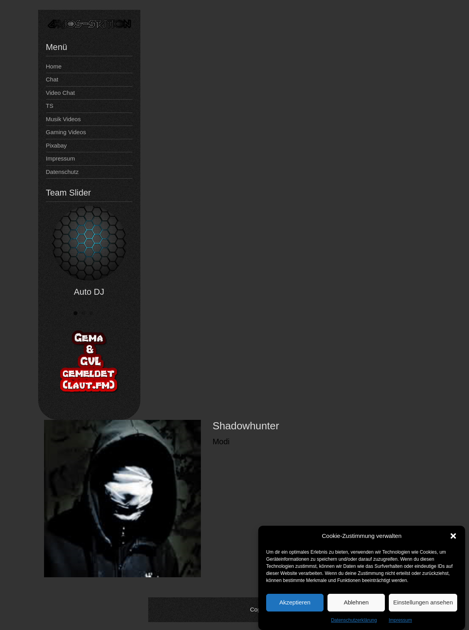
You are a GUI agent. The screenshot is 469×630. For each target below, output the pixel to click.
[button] (453, 538)
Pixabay (56, 145)
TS (49, 105)
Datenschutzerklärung (354, 621)
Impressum (400, 621)
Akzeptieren (294, 604)
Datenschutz (62, 171)
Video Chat (60, 92)
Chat (52, 79)
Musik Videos (63, 119)
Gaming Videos (66, 132)
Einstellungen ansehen (423, 604)
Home (54, 66)
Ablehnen (356, 604)
